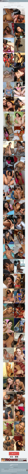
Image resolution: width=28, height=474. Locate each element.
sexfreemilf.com (16, 467)
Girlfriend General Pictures (14, 473)
